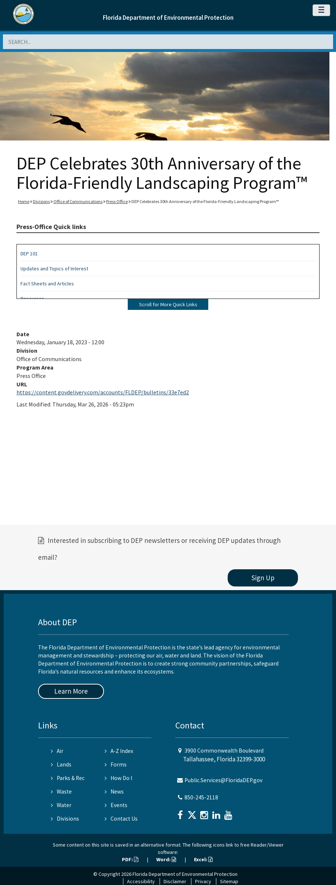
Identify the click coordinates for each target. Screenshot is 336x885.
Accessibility (141, 881)
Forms (116, 764)
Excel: (203, 859)
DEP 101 (29, 253)
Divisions (41, 201)
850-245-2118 (201, 797)
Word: (166, 859)
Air (57, 750)
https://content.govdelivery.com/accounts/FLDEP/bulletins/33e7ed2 (102, 392)
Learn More (71, 691)
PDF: (130, 859)
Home (23, 201)
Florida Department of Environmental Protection (168, 18)
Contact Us (121, 818)
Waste (61, 791)
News (114, 791)
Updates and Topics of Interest (54, 268)
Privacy (203, 881)
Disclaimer (175, 881)
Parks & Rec (68, 778)
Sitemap (229, 881)
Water (61, 805)
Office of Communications (77, 201)
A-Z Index (119, 750)
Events (116, 805)
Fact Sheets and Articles (47, 283)
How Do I (118, 778)
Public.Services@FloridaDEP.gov (223, 780)
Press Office (117, 201)
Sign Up (263, 577)
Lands (61, 764)
